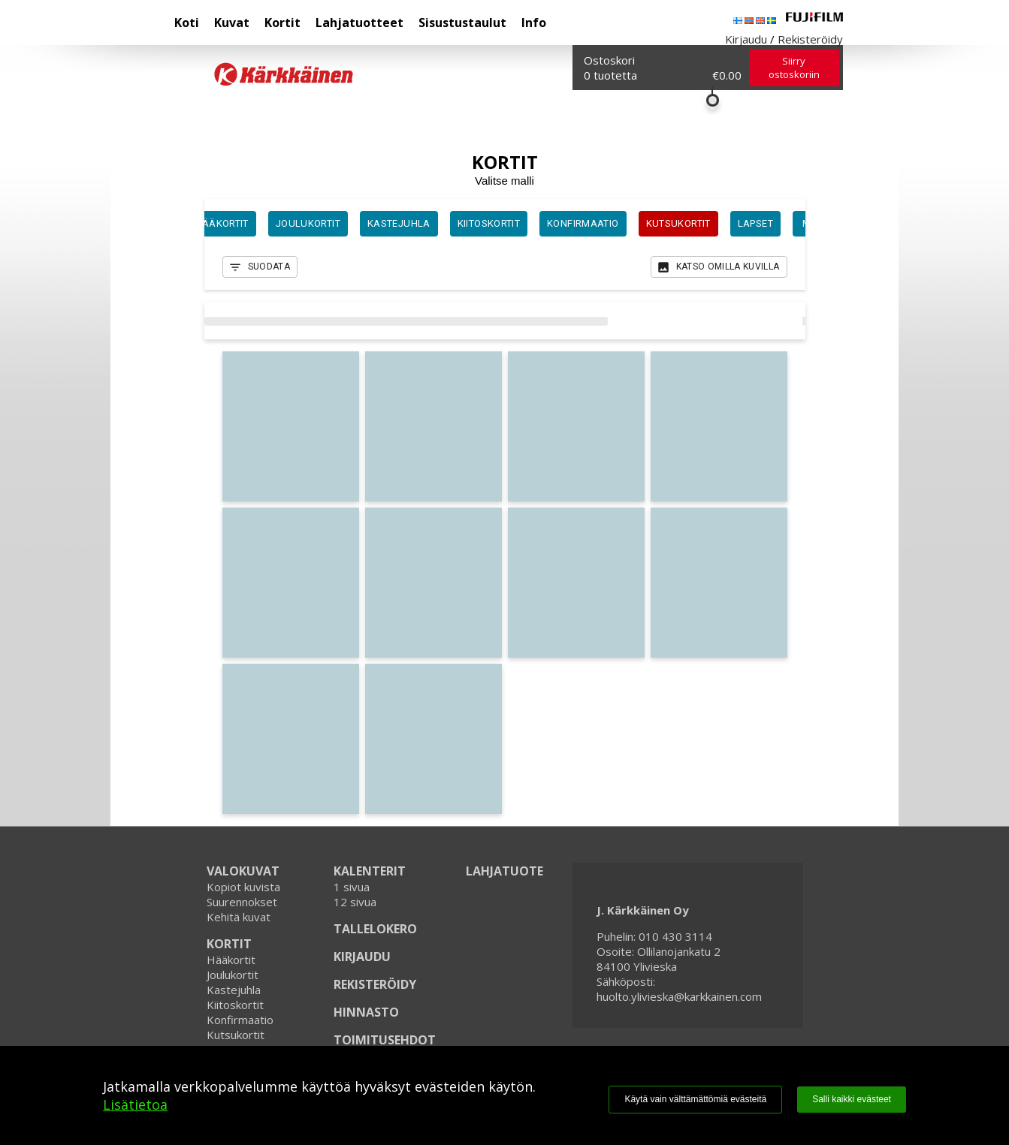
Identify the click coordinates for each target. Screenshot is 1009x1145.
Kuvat (231, 22)
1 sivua (352, 886)
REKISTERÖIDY (375, 984)
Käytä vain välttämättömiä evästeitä (695, 1099)
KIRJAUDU (362, 956)
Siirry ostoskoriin (794, 67)
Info (533, 22)
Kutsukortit (235, 1034)
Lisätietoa (135, 1104)
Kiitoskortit (235, 1004)
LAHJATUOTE (504, 871)
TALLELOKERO (375, 929)
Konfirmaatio (240, 1019)
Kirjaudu (746, 39)
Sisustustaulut (462, 22)
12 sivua (355, 901)
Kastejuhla (234, 989)
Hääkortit (231, 959)
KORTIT (229, 944)
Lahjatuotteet (359, 22)
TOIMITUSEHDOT (385, 1040)
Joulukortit (232, 974)
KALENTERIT (370, 871)
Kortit (282, 22)
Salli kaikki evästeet (851, 1099)
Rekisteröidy (810, 39)
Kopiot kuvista (243, 886)
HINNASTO (366, 1012)
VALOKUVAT (243, 871)
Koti (186, 22)
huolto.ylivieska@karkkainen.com (679, 996)
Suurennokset (242, 901)
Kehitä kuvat (238, 916)
